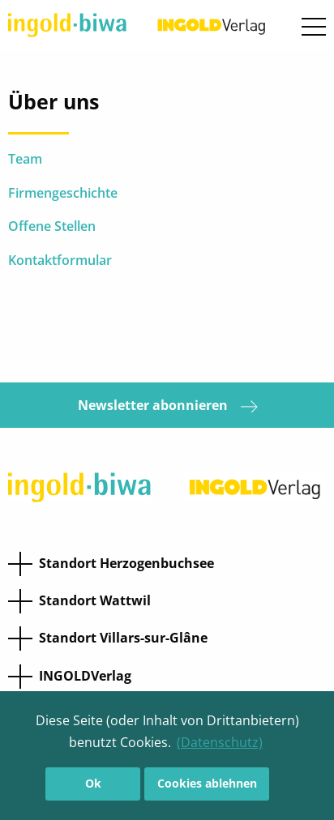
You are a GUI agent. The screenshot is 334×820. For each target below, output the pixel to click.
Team (26, 159)
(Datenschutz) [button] (220, 742)
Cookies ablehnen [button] (207, 783)
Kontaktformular (60, 260)
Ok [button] (93, 783)
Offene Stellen (52, 226)
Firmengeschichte (63, 193)
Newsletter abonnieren (167, 405)
